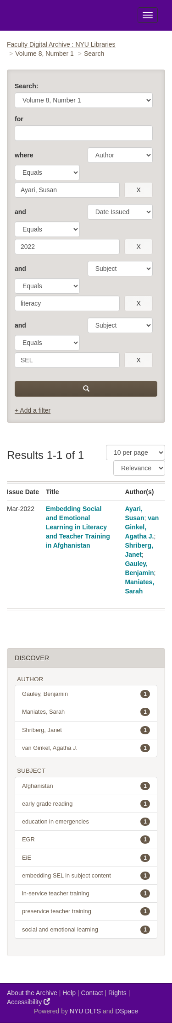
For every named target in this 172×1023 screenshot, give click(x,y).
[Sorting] (139, 468)
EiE (86, 858)
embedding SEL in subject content (86, 876)
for (19, 119)
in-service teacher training (86, 893)
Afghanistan (86, 786)
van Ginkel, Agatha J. (142, 527)
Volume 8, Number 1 (44, 53)
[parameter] (120, 155)
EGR (86, 839)
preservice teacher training (86, 911)
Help (69, 992)
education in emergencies (86, 822)
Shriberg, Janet (86, 730)
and (20, 211)
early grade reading (86, 804)
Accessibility (28, 1002)
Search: (26, 86)
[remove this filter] (138, 190)
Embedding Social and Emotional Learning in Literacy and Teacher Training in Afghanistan (78, 527)
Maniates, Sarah (86, 712)
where (24, 155)
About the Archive (32, 992)
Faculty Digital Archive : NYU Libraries (61, 44)
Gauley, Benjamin (86, 694)
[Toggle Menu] (148, 15)
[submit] (86, 389)
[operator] (47, 172)
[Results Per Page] (135, 452)
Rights (117, 992)
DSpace (126, 1011)
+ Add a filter (32, 410)
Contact (92, 992)
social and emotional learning (86, 930)
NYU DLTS (85, 1011)
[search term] (67, 190)
